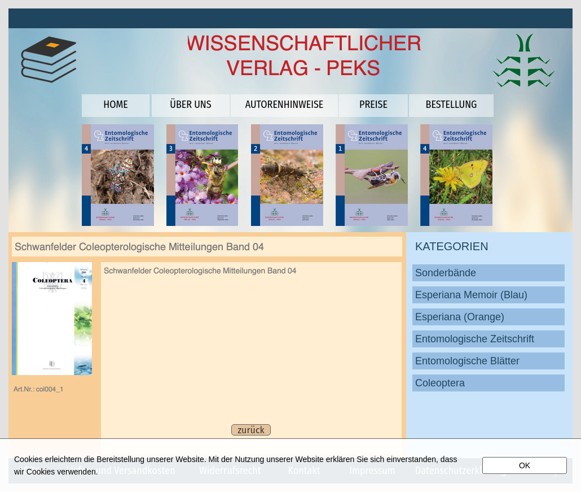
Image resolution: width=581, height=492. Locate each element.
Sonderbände (445, 272)
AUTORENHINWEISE (284, 104)
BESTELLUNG (451, 104)
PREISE (373, 104)
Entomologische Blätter (467, 361)
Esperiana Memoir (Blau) (471, 295)
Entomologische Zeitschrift (474, 339)
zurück (250, 430)
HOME (115, 104)
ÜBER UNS (190, 104)
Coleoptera (440, 383)
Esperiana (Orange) (459, 317)
